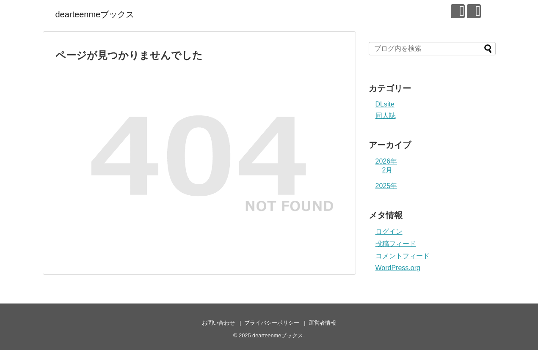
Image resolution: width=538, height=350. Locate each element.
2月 (387, 170)
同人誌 (385, 115)
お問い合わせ (218, 323)
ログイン (389, 231)
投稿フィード (395, 243)
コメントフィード (402, 256)
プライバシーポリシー (271, 323)
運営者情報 (322, 323)
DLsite (385, 104)
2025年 (386, 185)
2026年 (386, 161)
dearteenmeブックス (95, 14)
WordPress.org (397, 267)
